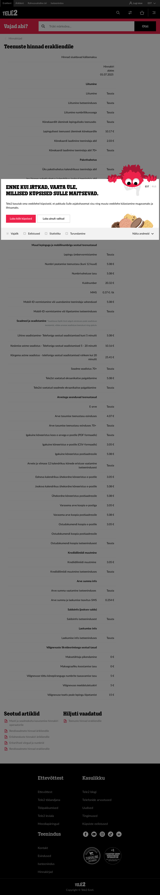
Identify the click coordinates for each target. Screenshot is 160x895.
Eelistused (31, 233)
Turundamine (75, 233)
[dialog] (80, 209)
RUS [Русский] (154, 186)
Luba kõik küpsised (21, 218)
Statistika (53, 233)
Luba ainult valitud (53, 218)
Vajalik (12, 233)
